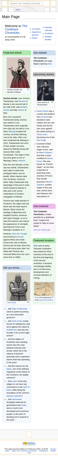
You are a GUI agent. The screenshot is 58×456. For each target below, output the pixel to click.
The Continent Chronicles (16, 29)
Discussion (11, 10)
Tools (53, 10)
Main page (4, 10)
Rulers (34, 38)
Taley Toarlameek (19, 309)
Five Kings (41, 140)
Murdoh (22, 101)
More (18, 9)
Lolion (14, 381)
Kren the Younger (19, 234)
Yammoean (17, 399)
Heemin (21, 161)
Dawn (8, 369)
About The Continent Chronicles (24, 451)
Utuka (23, 405)
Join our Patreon (41, 230)
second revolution (46, 300)
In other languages (46, 10)
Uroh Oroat (11, 302)
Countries (36, 29)
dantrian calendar (14, 396)
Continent (49, 33)
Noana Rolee (42, 111)
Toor (36, 246)
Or (24, 230)
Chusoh (44, 117)
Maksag (12, 131)
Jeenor (21, 110)
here (50, 64)
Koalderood (11, 330)
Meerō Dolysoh (45, 152)
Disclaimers (43, 451)
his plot (20, 237)
